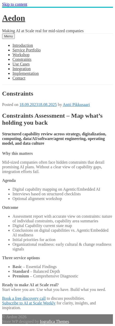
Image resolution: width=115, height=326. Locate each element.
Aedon (13, 18)
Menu (8, 36)
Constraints (21, 59)
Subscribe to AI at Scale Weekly (29, 303)
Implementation (25, 73)
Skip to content (14, 4)
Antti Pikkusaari (76, 104)
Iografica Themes (54, 321)
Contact (18, 78)
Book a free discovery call (24, 298)
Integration (21, 68)
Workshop (20, 54)
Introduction (22, 45)
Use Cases (21, 64)
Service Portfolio (26, 50)
